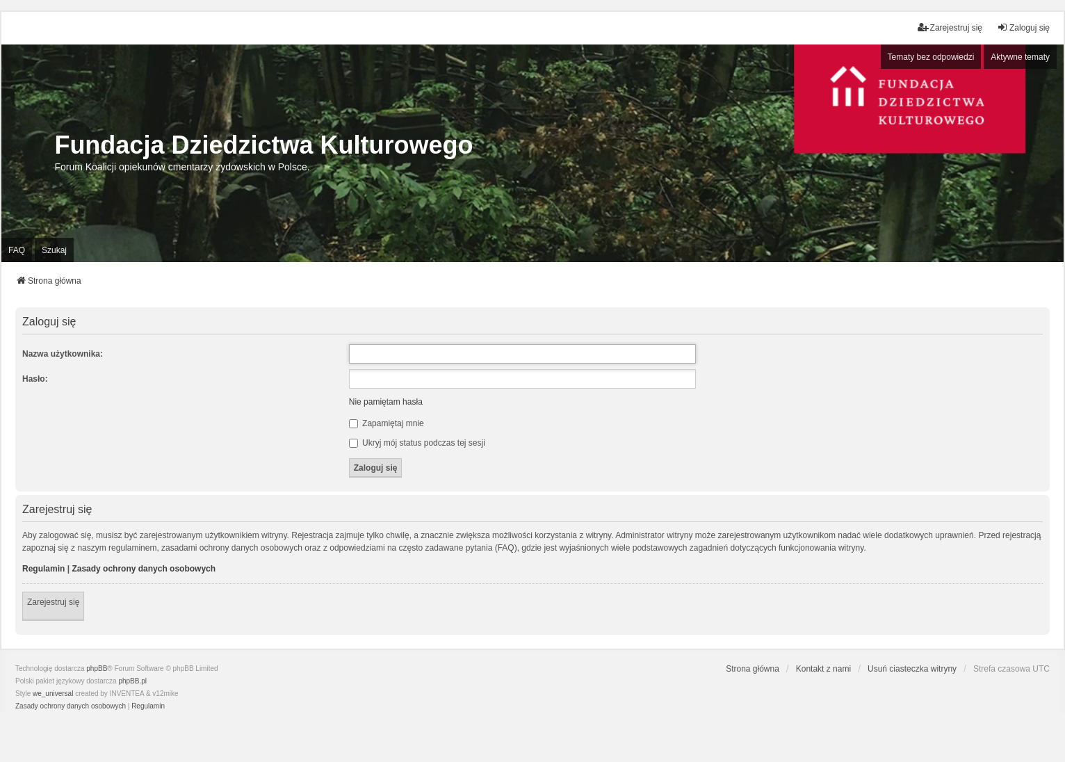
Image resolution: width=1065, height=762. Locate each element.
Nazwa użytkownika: (62, 354)
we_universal (53, 693)
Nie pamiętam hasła (386, 402)
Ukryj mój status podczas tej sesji (417, 443)
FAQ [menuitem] (16, 250)
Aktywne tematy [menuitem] (1020, 57)
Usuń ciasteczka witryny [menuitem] (912, 669)
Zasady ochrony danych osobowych (144, 569)
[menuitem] (70, 706)
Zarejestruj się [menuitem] (950, 27)
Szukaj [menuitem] (54, 250)
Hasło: (35, 379)
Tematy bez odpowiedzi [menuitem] (931, 57)
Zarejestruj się (53, 602)
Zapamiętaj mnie (386, 423)
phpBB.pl (132, 681)
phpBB (96, 668)
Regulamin (43, 569)
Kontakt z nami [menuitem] (823, 669)
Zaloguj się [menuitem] (1023, 27)
